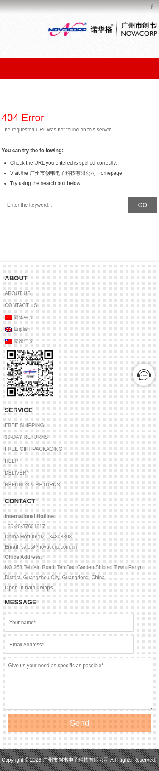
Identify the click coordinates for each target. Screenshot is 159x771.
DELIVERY (17, 473)
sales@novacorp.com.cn (48, 547)
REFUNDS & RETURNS (32, 485)
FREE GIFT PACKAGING (33, 449)
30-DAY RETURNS (26, 437)
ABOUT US (18, 293)
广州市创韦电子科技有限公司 (76, 760)
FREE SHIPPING (24, 425)
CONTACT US (21, 305)
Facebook (152, 7)
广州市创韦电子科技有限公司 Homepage (76, 173)
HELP (11, 461)
